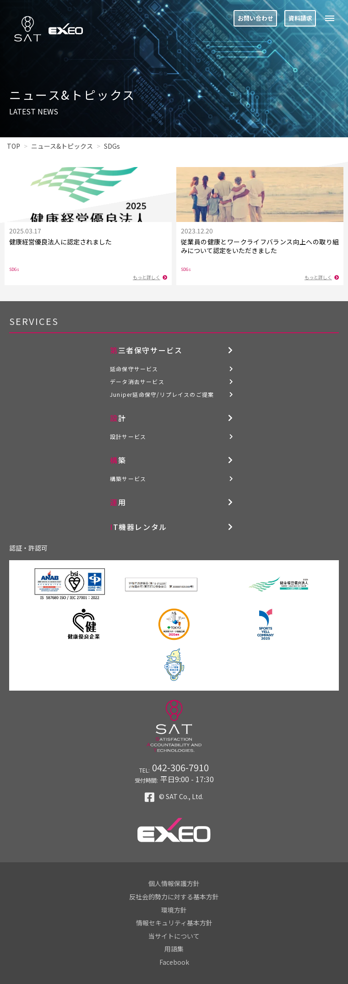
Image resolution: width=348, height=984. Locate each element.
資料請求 (300, 18)
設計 (118, 417)
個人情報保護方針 (174, 883)
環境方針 (174, 909)
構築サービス (128, 478)
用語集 (174, 948)
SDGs (14, 269)
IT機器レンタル (138, 526)
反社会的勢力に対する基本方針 (174, 896)
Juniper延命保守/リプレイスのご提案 (162, 394)
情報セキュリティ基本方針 (174, 922)
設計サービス (128, 436)
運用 (118, 502)
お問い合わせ (255, 18)
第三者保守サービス (146, 350)
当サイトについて (174, 936)
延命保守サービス (134, 369)
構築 (118, 459)
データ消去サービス (137, 381)
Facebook (174, 962)
